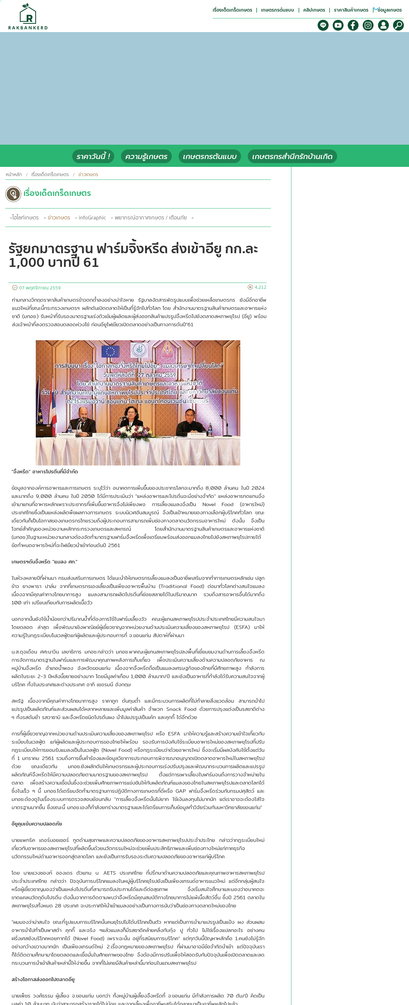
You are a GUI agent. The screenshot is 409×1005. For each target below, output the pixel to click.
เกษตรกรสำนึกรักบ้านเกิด (292, 156)
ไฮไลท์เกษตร (25, 217)
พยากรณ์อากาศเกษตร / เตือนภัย (151, 217)
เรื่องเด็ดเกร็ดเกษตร (50, 174)
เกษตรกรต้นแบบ (210, 156)
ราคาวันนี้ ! (93, 156)
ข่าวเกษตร (59, 217)
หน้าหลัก (14, 174)
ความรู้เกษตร (146, 156)
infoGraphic (92, 217)
